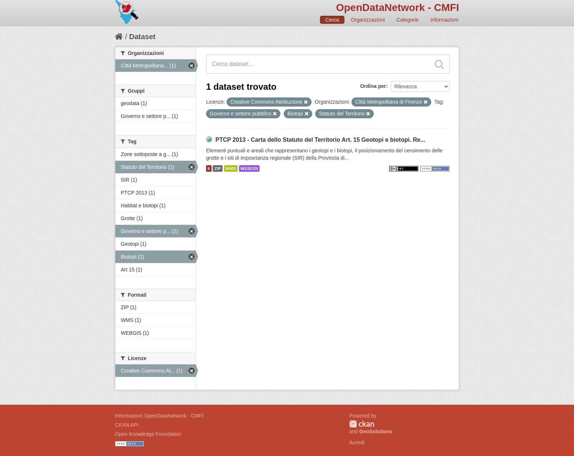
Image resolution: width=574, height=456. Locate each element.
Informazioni (444, 20)
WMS (230, 168)
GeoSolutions (375, 431)
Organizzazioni (368, 20)
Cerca (332, 20)
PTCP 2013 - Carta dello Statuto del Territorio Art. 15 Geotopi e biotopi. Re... (320, 140)
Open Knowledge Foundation (148, 434)
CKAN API (127, 425)
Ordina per (373, 86)
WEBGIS (249, 168)
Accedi (357, 442)
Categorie (407, 20)
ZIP (217, 168)
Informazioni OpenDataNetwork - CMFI (159, 416)
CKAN (361, 424)
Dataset (142, 37)
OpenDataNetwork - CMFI (397, 7)
